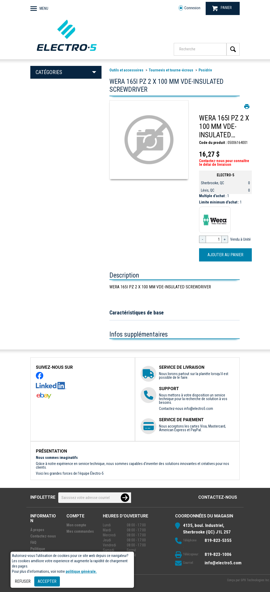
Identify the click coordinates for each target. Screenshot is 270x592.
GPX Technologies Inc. (255, 580)
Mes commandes (80, 531)
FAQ (33, 542)
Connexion (189, 8)
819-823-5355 (218, 540)
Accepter (47, 581)
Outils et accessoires (126, 70)
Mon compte (76, 525)
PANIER (222, 8)
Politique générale (37, 551)
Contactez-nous (217, 497)
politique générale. (81, 571)
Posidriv (205, 70)
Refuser (23, 581)
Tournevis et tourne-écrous (171, 70)
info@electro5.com (198, 408)
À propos (37, 530)
